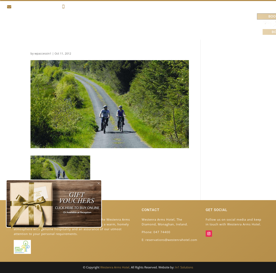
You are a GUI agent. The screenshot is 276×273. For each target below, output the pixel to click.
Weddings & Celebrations (154, 24)
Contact (212, 24)
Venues (191, 24)
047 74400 (72, 7)
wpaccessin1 (42, 53)
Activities (86, 24)
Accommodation (55, 24)
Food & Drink (113, 24)
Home (32, 24)
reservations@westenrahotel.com (32, 7)
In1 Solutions (184, 267)
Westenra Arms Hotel (114, 267)
